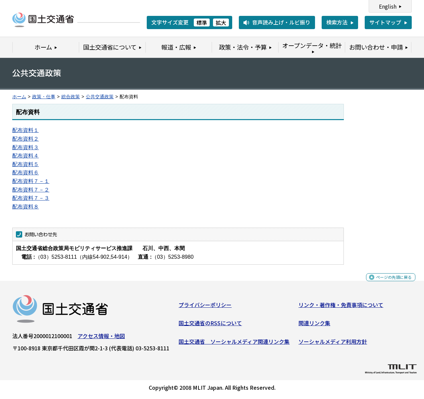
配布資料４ (25, 155)
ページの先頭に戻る (388, 283)
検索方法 (336, 22)
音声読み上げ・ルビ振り (281, 22)
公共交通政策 (100, 96)
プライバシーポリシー (205, 307)
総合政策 (70, 96)
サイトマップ (385, 22)
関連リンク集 (314, 326)
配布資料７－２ (30, 190)
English (388, 6)
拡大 (221, 22)
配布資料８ (25, 206)
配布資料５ (25, 164)
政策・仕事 (43, 96)
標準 (201, 22)
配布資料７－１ (30, 181)
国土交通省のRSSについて (210, 326)
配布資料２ (25, 139)
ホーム (19, 96)
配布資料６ (25, 172)
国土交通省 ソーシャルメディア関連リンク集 (234, 344)
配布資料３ (25, 147)
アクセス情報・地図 (101, 338)
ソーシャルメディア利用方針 (332, 344)
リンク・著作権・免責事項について (340, 307)
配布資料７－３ (30, 198)
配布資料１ (25, 130)
